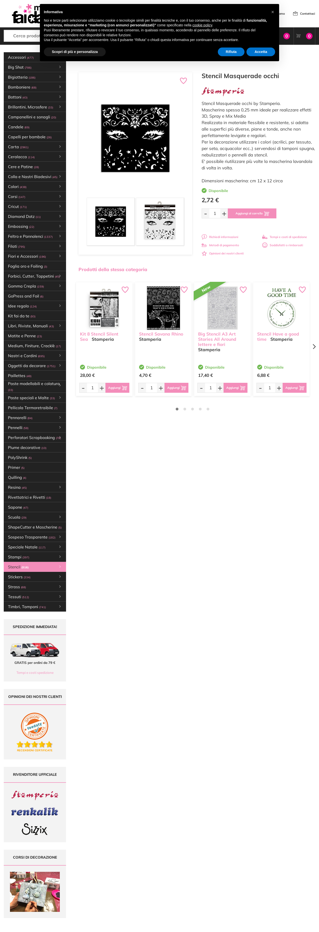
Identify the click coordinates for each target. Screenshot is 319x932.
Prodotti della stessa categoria (113, 269)
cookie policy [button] (202, 25)
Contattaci (307, 13)
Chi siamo (143, 880)
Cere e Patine (23, 166)
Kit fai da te (21, 315)
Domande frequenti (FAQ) (208, 866)
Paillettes (19, 375)
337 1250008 (100, 897)
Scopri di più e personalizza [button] (75, 52)
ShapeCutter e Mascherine (35, 527)
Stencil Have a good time (278, 336)
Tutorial (142, 875)
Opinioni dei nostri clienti (223, 253)
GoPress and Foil (25, 296)
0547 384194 (100, 883)
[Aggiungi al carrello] (252, 213)
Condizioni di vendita (204, 880)
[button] (273, 12)
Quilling (17, 477)
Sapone (18, 507)
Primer (16, 467)
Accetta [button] (260, 52)
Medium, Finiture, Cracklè (34, 345)
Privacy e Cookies (202, 885)
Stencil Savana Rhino (161, 334)
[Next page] (314, 346)
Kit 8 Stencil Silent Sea (99, 336)
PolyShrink (20, 457)
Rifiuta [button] (231, 52)
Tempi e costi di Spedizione (208, 875)
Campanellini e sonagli (32, 116)
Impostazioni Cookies (204, 890)
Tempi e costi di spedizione (284, 237)
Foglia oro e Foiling (27, 266)
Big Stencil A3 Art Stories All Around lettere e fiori (217, 339)
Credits (228, 925)
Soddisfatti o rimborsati (282, 245)
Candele (18, 126)
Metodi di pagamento (220, 245)
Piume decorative (27, 447)
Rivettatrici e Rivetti (29, 497)
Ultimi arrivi (144, 866)
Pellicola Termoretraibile (32, 407)
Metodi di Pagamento (205, 871)
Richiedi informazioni (220, 237)
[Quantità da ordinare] (215, 213)
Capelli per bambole (30, 136)
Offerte (141, 871)
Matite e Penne (25, 335)
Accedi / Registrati (149, 885)
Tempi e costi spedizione (35, 673)
